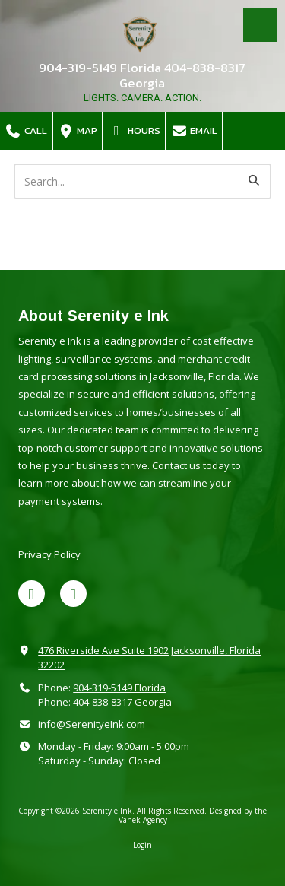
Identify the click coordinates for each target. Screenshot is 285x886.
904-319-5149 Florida (119, 687)
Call (26, 130)
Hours (134, 130)
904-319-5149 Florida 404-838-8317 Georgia (142, 76)
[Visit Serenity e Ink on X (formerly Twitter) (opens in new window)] (31, 593)
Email (194, 130)
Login (142, 845)
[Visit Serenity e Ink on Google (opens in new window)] (73, 593)
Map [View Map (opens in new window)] (78, 130)
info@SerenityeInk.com (91, 724)
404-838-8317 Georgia (122, 702)
